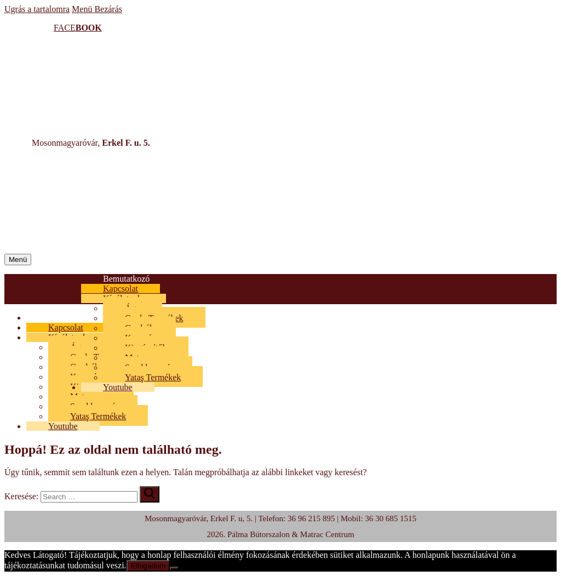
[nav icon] (17, 259)
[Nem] (174, 568)
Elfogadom (148, 566)
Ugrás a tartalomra (37, 9)
